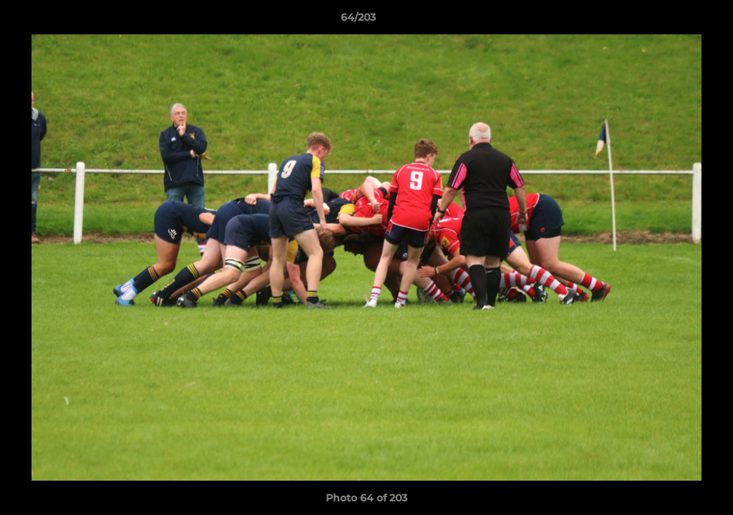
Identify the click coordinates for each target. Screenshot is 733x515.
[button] (672, 20)
